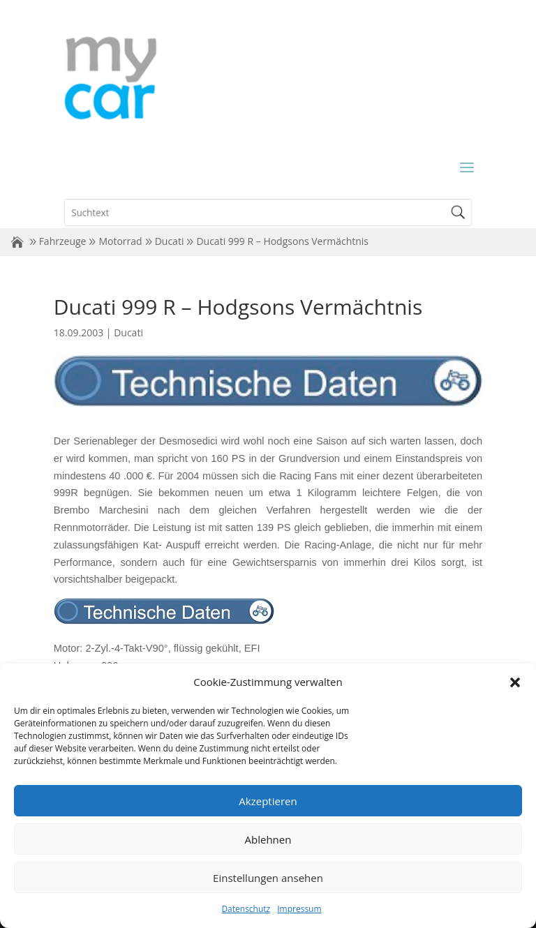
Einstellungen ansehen (268, 878)
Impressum (299, 909)
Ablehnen (268, 839)
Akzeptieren (268, 801)
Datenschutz (245, 909)
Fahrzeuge (63, 241)
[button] (515, 682)
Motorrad (120, 241)
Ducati (169, 241)
